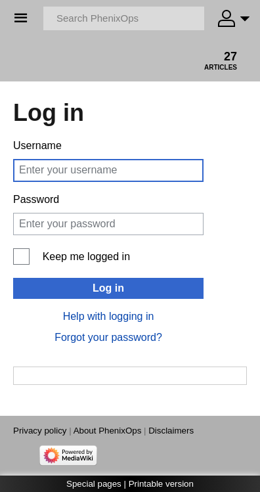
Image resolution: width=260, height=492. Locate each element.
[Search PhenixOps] (123, 18)
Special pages (93, 484)
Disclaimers (171, 431)
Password (36, 199)
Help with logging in (108, 316)
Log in (108, 288)
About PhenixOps (108, 431)
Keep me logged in (86, 256)
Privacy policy (39, 431)
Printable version (161, 484)
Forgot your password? (108, 337)
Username (37, 145)
